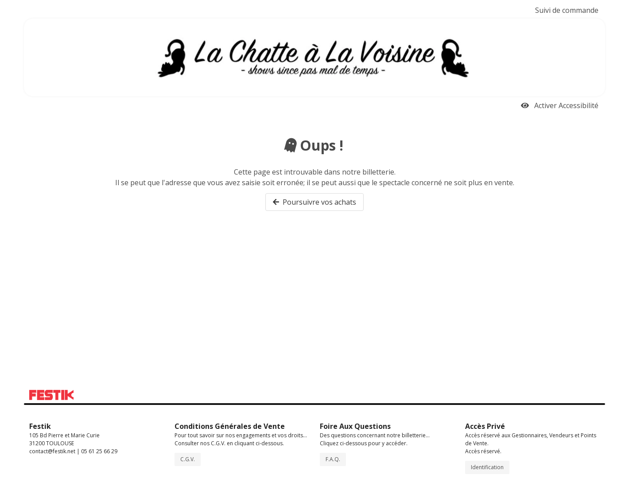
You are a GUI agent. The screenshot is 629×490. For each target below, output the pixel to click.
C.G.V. (187, 459)
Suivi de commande (566, 10)
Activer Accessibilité (559, 105)
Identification (487, 467)
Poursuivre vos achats (314, 202)
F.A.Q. (333, 459)
